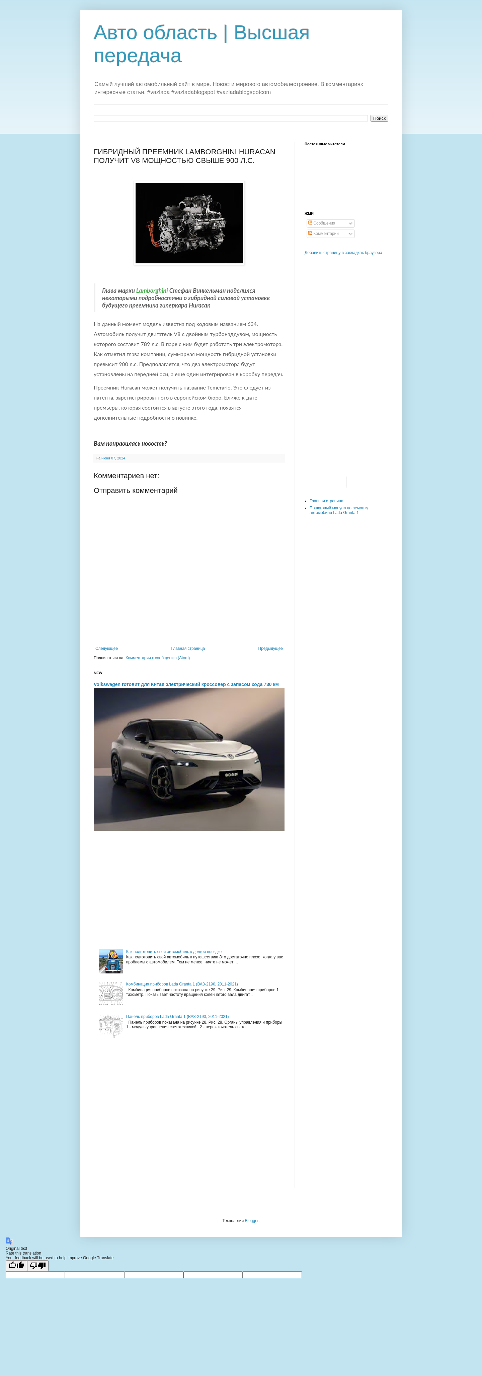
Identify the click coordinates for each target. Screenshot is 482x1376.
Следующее (106, 648)
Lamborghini (152, 290)
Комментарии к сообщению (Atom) (158, 658)
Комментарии (323, 233)
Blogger (251, 1220)
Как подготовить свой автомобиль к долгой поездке (174, 951)
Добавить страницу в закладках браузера (343, 252)
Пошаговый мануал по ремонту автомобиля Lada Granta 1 (339, 510)
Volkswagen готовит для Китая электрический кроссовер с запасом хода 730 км (186, 684)
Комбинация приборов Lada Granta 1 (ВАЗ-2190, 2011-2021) (182, 984)
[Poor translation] (38, 1265)
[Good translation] (16, 1265)
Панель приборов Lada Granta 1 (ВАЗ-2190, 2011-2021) (177, 1016)
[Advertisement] (189, 889)
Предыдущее (270, 648)
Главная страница (188, 648)
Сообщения (321, 223)
